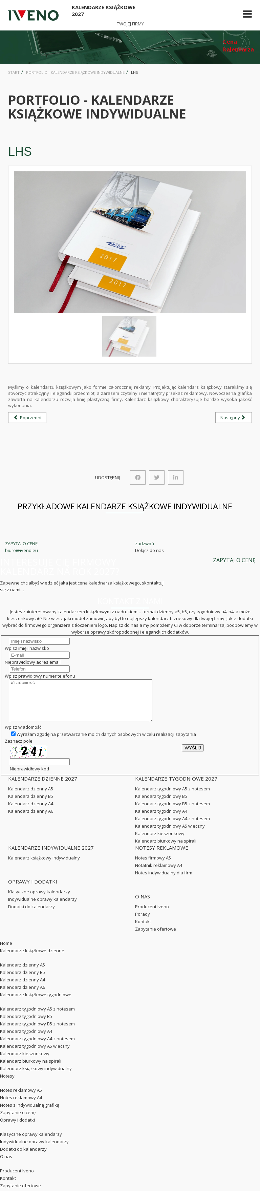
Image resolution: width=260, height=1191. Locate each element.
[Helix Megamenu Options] (247, 15)
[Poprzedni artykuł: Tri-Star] (27, 417)
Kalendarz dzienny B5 (30, 804)
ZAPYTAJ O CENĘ (21, 543)
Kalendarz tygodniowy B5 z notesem (172, 812)
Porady (142, 922)
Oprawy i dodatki (17, 1128)
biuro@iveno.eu (21, 550)
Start (14, 72)
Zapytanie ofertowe (155, 937)
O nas (6, 1165)
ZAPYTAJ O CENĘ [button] (234, 560)
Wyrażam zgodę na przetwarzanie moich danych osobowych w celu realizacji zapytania (103, 742)
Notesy (7, 1084)
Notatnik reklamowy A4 (158, 873)
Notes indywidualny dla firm (163, 881)
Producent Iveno (152, 915)
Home (6, 951)
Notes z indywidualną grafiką (29, 1113)
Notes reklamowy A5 (21, 1098)
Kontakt (143, 930)
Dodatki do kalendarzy (31, 915)
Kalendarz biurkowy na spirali (165, 849)
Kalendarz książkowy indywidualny (44, 866)
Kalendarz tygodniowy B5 (161, 804)
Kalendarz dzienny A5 (30, 797)
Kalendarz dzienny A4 (30, 812)
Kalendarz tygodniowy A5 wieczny (170, 834)
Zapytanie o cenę (18, 1121)
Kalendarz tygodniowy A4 (161, 819)
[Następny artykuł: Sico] (233, 417)
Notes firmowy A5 (153, 866)
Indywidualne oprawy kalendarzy (42, 907)
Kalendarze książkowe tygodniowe (35, 1003)
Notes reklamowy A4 (21, 1106)
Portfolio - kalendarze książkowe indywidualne (75, 72)
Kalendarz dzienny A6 (30, 819)
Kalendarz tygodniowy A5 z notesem (172, 797)
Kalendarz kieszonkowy (160, 841)
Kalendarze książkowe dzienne (32, 959)
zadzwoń (144, 543)
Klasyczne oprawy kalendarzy (39, 900)
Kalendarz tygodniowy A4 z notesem (172, 827)
